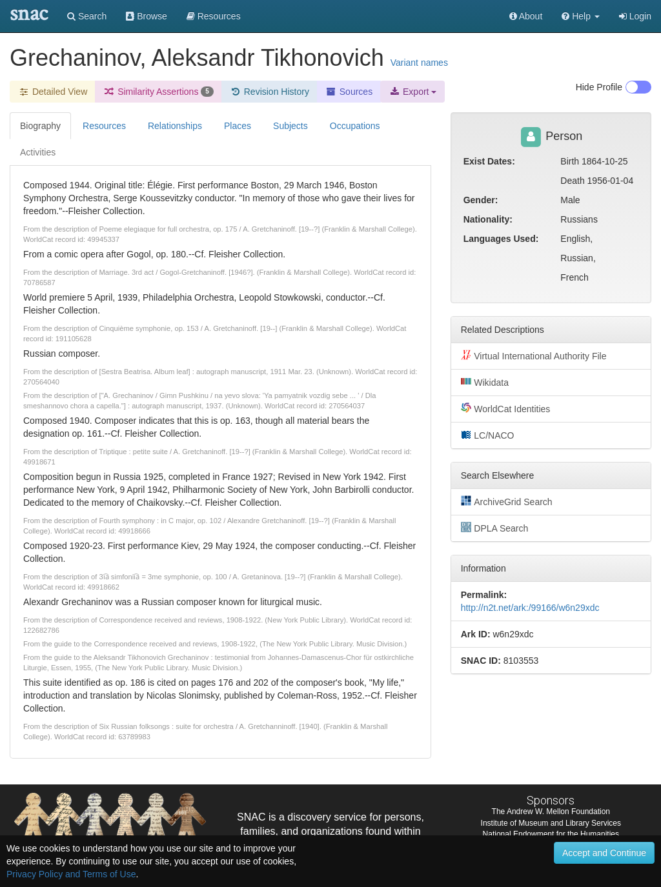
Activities (38, 152)
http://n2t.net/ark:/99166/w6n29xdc (530, 608)
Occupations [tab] (355, 126)
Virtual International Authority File (534, 355)
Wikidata (485, 382)
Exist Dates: (489, 161)
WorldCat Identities (506, 408)
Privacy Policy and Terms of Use (71, 874)
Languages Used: (501, 239)
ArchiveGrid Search (507, 501)
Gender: (480, 200)
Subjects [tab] (290, 126)
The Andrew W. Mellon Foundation (551, 811)
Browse (146, 16)
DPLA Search (495, 527)
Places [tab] (237, 126)
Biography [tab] (40, 126)
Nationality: (488, 219)
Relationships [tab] (175, 126)
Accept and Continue (604, 853)
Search (87, 16)
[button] (580, 16)
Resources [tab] (104, 126)
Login (635, 16)
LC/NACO (487, 435)
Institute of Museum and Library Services (551, 823)
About (526, 16)
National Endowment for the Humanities (551, 834)
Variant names (419, 62)
